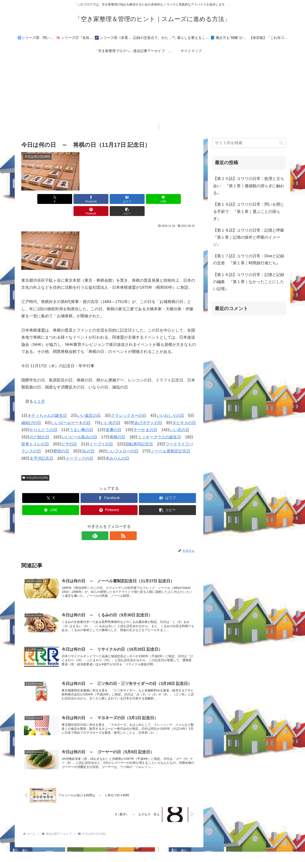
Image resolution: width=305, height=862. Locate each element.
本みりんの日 (117, 446)
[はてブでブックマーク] (94, 199)
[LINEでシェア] (124, 199)
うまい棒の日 (81, 418)
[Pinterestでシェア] (153, 199)
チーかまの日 (145, 418)
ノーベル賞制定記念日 (170, 439)
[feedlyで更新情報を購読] (104, 523)
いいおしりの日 (170, 403)
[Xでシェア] (35, 199)
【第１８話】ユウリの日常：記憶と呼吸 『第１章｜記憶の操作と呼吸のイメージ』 (249, 237)
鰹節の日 (61, 439)
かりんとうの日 (43, 418)
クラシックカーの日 (128, 403)
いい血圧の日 (89, 403)
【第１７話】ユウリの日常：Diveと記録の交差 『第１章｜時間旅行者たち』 (248, 259)
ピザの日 (69, 432)
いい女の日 (110, 410)
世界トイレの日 (35, 432)
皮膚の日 (113, 418)
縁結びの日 (31, 410)
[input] (249, 143)
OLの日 (88, 439)
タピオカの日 (184, 410)
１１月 (39, 389)
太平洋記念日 (41, 446)
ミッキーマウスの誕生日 (159, 425)
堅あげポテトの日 (146, 410)
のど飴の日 (39, 425)
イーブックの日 (79, 446)
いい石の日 (179, 418)
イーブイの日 (101, 432)
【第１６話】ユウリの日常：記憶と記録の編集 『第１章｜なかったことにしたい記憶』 (248, 281)
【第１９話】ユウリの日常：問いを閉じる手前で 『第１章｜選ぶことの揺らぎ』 (248, 211)
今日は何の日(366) (35, 465)
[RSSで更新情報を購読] (114, 523)
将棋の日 (117, 425)
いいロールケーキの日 (71, 410)
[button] (183, 199)
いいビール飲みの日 (79, 425)
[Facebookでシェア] (65, 199)
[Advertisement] (152, 93)
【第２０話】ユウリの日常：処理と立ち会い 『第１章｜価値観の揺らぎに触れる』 (248, 185)
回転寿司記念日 (139, 432)
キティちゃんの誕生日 (47, 403)
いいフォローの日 (122, 439)
